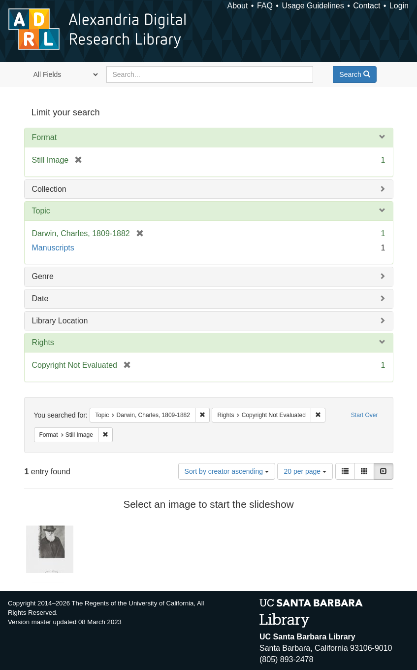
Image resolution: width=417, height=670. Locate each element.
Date (40, 298)
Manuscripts (53, 248)
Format (44, 137)
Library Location (60, 321)
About (237, 5)
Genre (43, 276)
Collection (49, 189)
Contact (366, 5)
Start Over (364, 415)
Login (399, 5)
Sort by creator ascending (227, 471)
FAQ (265, 5)
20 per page (305, 471)
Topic (41, 211)
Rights (43, 342)
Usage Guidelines (313, 5)
